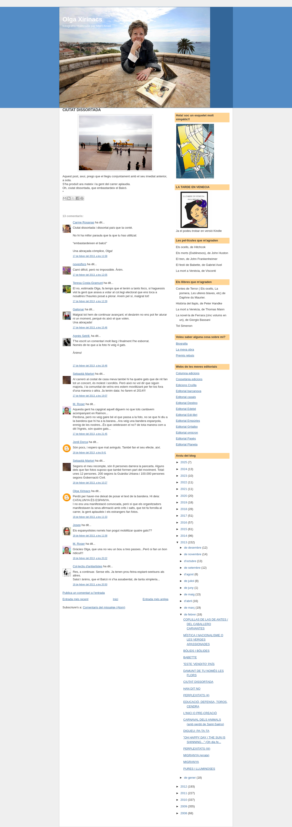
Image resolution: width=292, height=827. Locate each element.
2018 (184, 509)
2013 (184, 542)
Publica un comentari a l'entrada (84, 592)
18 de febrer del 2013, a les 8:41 (89, 452)
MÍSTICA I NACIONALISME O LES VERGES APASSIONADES (203, 639)
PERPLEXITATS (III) (196, 748)
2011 (184, 793)
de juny (189, 587)
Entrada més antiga (155, 599)
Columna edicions (187, 373)
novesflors (79, 264)
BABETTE (190, 657)
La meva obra (185, 349)
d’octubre (190, 561)
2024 (184, 469)
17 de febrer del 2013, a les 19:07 (90, 396)
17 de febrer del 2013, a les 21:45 (90, 434)
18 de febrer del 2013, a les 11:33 (90, 517)
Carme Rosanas (83, 222)
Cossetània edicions (189, 379)
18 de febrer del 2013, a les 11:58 (90, 535)
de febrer (190, 614)
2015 (184, 529)
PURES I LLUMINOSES (199, 768)
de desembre (193, 547)
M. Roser (79, 404)
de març (190, 607)
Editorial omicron (187, 432)
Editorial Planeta (187, 444)
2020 (184, 495)
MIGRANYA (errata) (196, 755)
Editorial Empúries (188, 420)
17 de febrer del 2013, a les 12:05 (90, 275)
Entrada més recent (75, 599)
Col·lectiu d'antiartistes (87, 566)
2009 (184, 806)
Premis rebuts (185, 355)
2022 (184, 482)
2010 (184, 799)
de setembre (192, 567)
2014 (184, 535)
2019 (184, 502)
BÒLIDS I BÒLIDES (196, 650)
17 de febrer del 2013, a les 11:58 (90, 256)
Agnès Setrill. (81, 336)
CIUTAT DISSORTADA (198, 681)
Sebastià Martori (83, 373)
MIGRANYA (191, 762)
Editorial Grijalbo (187, 426)
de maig (190, 594)
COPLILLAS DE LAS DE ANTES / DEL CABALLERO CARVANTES (205, 624)
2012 (184, 786)
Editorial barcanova (188, 391)
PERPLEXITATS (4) (196, 695)
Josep (77, 525)
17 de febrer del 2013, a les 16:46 (90, 365)
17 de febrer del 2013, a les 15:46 (90, 327)
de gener (190, 777)
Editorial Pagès (186, 438)
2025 (184, 462)
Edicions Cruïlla (186, 385)
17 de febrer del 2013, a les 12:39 (90, 301)
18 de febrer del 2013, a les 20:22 (90, 558)
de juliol (189, 581)
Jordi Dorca (80, 442)
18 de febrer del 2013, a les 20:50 (90, 584)
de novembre (193, 554)
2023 (184, 475)
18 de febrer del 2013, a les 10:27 (90, 483)
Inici (115, 599)
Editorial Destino (187, 403)
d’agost (189, 574)
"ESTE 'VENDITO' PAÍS (198, 664)
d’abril (188, 601)
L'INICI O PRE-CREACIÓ (200, 713)
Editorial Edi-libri (186, 414)
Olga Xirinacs (82, 19)
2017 (184, 515)
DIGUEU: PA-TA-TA (196, 731)
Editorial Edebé (186, 409)
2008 (184, 813)
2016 (184, 522)
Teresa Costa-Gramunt (88, 283)
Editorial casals (186, 397)
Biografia (182, 343)
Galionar (78, 309)
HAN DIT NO (191, 688)
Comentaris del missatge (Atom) (104, 607)
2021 (184, 489)
